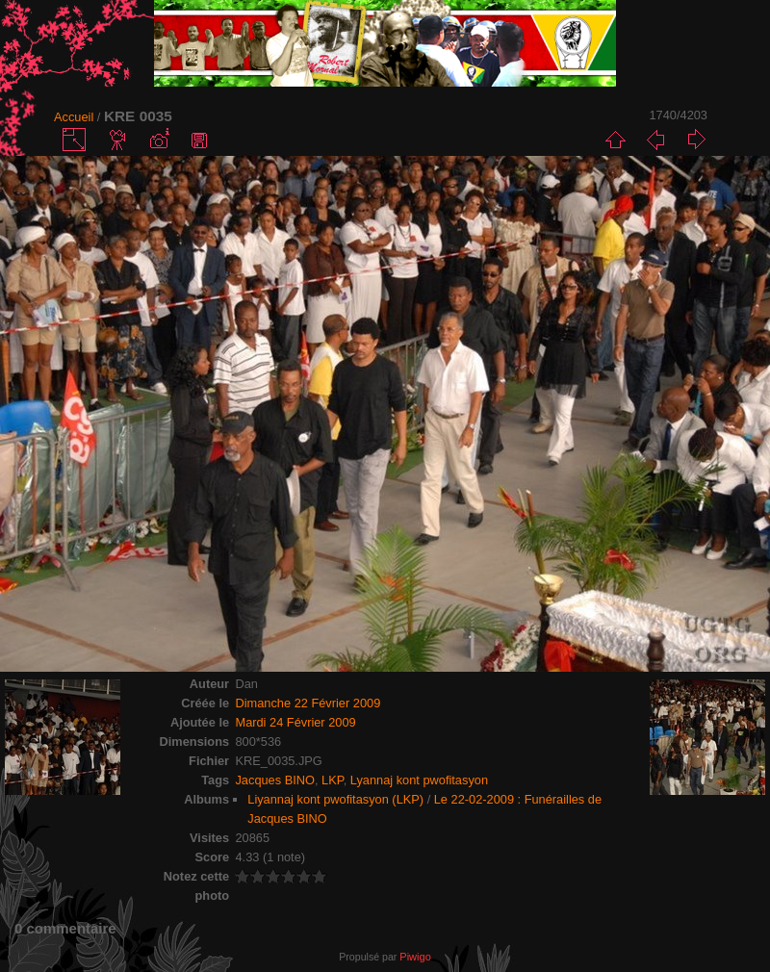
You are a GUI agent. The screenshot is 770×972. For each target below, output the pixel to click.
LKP (332, 780)
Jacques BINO (275, 780)
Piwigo (414, 956)
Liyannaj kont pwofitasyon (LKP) (335, 799)
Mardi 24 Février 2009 (295, 722)
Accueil (73, 117)
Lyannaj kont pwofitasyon (419, 780)
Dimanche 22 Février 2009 (307, 703)
